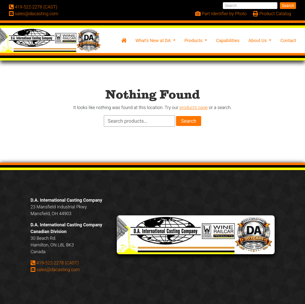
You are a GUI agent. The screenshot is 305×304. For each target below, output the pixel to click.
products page (194, 107)
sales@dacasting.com (55, 269)
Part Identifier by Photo (221, 14)
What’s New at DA (153, 40)
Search (288, 5)
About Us (258, 40)
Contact (288, 40)
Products (194, 40)
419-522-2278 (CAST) (55, 262)
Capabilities (228, 40)
